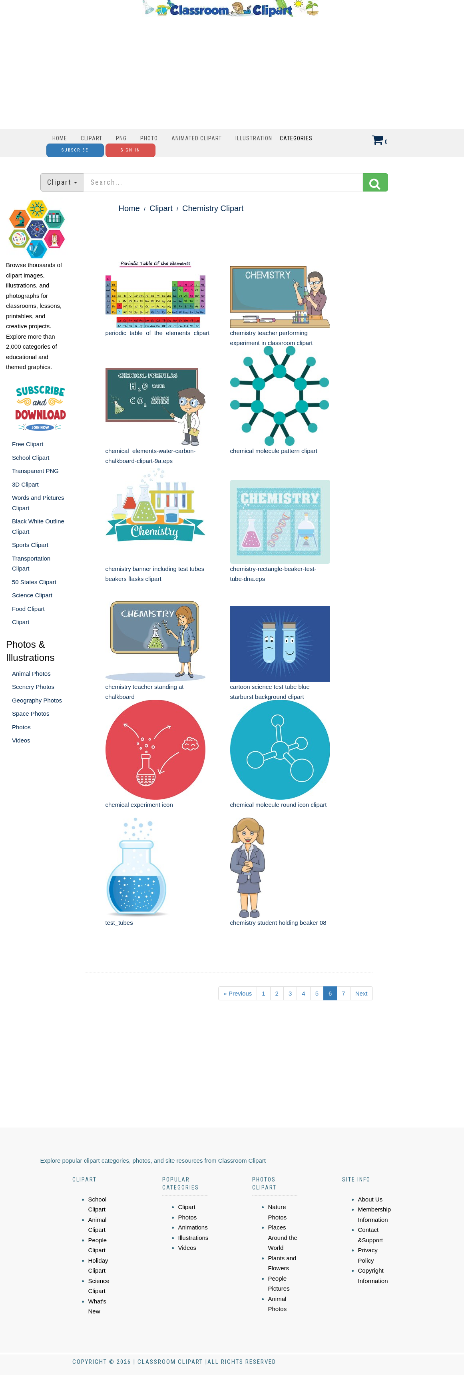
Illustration (253, 138)
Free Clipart (27, 444)
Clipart (91, 138)
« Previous (237, 993)
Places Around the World (282, 1237)
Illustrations (193, 1237)
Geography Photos (37, 700)
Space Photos (30, 713)
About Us (370, 1199)
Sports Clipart (30, 544)
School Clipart (30, 457)
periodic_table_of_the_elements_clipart (158, 332)
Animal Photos (31, 673)
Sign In (130, 150)
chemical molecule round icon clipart (278, 804)
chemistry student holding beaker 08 (278, 922)
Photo (149, 138)
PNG (121, 138)
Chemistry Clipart (212, 208)
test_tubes (119, 922)
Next (361, 993)
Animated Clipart (196, 138)
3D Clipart (25, 484)
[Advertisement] (230, 73)
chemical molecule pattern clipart (273, 450)
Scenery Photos (33, 686)
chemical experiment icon (139, 804)
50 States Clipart (34, 582)
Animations (193, 1227)
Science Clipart (32, 595)
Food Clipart (28, 608)
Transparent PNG (35, 470)
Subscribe (75, 150)
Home (59, 138)
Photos (21, 727)
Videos (21, 740)
